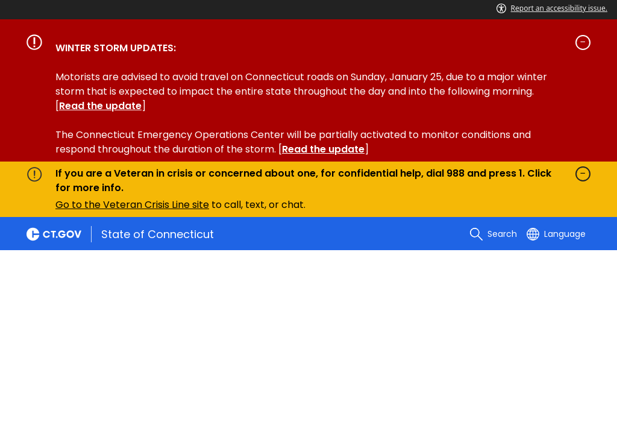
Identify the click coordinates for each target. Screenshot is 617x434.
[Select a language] (556, 234)
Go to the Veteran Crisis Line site (132, 205)
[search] (493, 234)
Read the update (100, 106)
